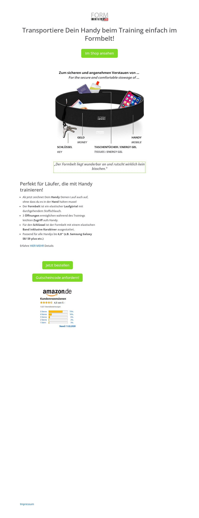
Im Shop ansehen (99, 53)
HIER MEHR (37, 245)
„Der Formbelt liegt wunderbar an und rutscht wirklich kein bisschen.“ (99, 166)
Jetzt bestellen (57, 265)
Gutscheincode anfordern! (57, 277)
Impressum (27, 504)
